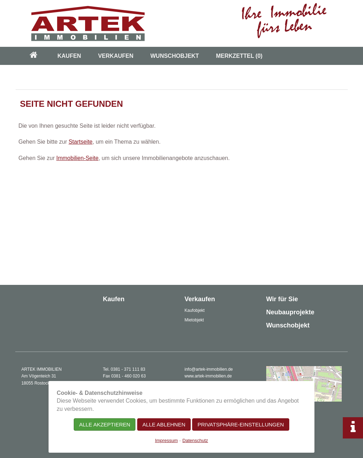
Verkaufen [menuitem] (116, 56)
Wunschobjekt (288, 325)
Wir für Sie (282, 299)
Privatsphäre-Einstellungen (240, 424)
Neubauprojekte (290, 312)
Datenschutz (195, 440)
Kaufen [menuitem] (69, 56)
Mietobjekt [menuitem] (194, 320)
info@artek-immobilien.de (209, 369)
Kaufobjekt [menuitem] (195, 310)
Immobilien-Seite (77, 158)
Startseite (80, 142)
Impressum (166, 440)
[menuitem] (33, 56)
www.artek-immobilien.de (208, 376)
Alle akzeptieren (104, 424)
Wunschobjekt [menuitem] (174, 56)
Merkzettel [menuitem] (239, 56)
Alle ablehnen (164, 424)
